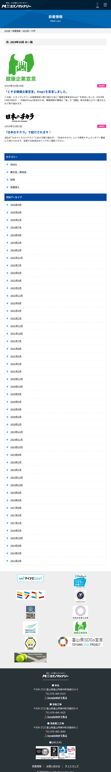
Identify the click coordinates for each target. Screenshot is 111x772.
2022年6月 (15, 303)
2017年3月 (15, 515)
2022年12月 (16, 295)
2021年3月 (15, 363)
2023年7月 (15, 265)
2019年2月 (15, 462)
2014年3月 (15, 553)
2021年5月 (15, 356)
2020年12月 (16, 379)
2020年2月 (15, 424)
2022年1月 (15, 318)
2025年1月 (15, 219)
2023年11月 (16, 257)
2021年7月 (15, 341)
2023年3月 (15, 288)
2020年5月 (15, 401)
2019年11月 (16, 439)
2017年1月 (15, 523)
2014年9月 (15, 545)
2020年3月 (15, 416)
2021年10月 (16, 333)
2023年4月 (15, 280)
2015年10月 (16, 538)
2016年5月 (15, 530)
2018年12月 (16, 477)
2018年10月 (16, 485)
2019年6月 (15, 454)
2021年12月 (16, 326)
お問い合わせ (53, 766)
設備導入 (14, 187)
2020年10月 (16, 386)
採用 (12, 179)
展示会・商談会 (18, 172)
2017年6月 (15, 507)
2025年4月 (15, 212)
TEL (97, 5)
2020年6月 (15, 394)
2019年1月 (15, 469)
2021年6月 (15, 348)
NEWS (13, 164)
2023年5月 (15, 272)
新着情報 (36, 766)
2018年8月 (15, 492)
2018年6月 (15, 500)
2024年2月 (15, 250)
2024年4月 (15, 235)
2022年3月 (15, 310)
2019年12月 (16, 431)
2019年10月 (16, 447)
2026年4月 (15, 204)
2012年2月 (15, 560)
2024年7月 (15, 227)
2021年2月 (15, 371)
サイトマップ (72, 766)
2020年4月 (15, 409)
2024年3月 (15, 242)
